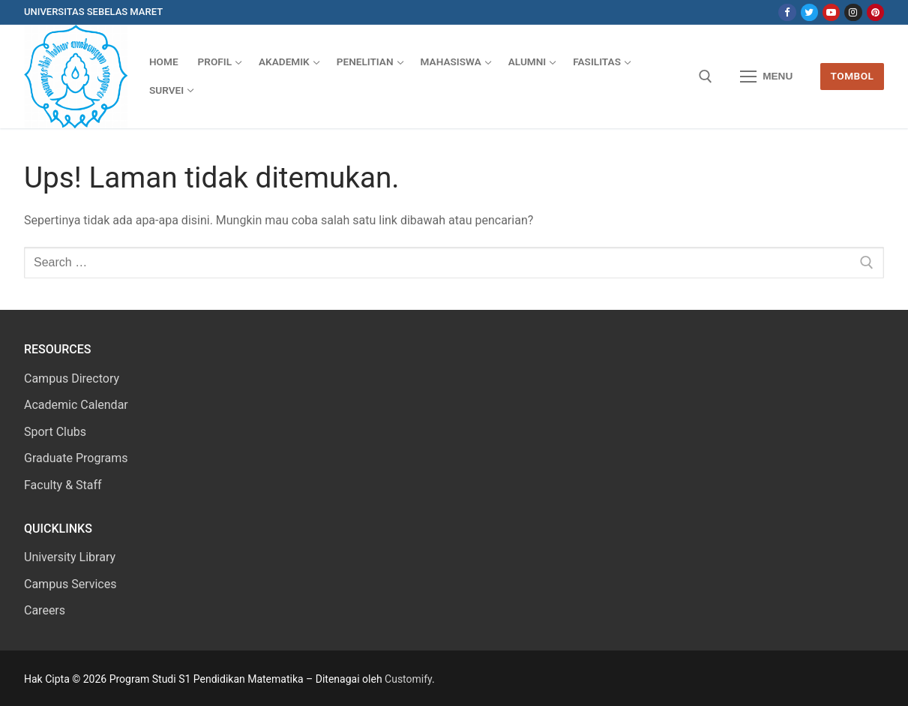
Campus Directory (71, 378)
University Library (69, 557)
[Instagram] (853, 12)
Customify (408, 679)
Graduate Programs (76, 458)
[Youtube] (831, 12)
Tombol (852, 76)
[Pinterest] (875, 12)
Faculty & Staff (63, 485)
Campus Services (70, 584)
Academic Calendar (76, 405)
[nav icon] (766, 76)
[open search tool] (705, 76)
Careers (44, 610)
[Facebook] (787, 12)
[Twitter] (809, 12)
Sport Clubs (55, 432)
